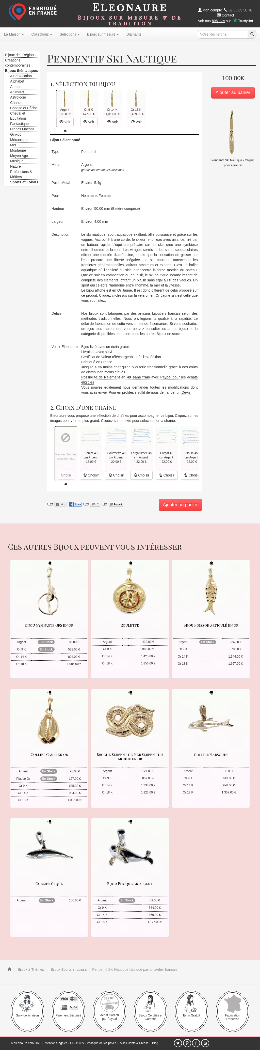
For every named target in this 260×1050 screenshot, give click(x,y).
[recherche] (251, 34)
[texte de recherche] (222, 34)
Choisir (91, 475)
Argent (86, 165)
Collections (41, 34)
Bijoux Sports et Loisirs (68, 969)
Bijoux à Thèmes (30, 969)
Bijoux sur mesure (103, 34)
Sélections (69, 34)
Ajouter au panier (233, 92)
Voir (65, 122)
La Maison (14, 34)
